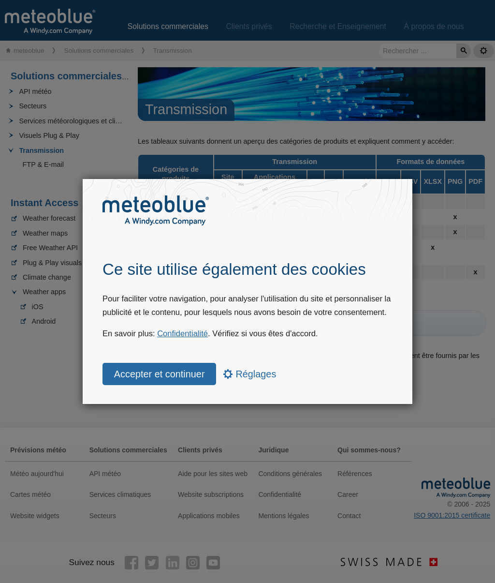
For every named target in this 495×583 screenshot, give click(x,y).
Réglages (249, 374)
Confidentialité (182, 333)
